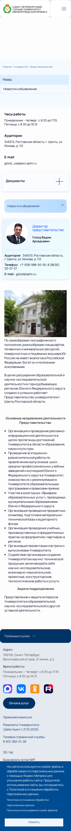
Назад (7, 79)
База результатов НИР (19, 760)
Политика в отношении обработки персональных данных (28, 802)
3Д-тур (8, 752)
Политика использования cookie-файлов (32, 810)
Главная (7, 66)
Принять (34, 822)
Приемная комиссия (17, 717)
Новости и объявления (20, 89)
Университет (20, 66)
